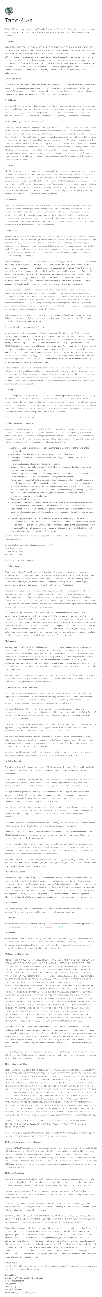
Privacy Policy (61, 927)
